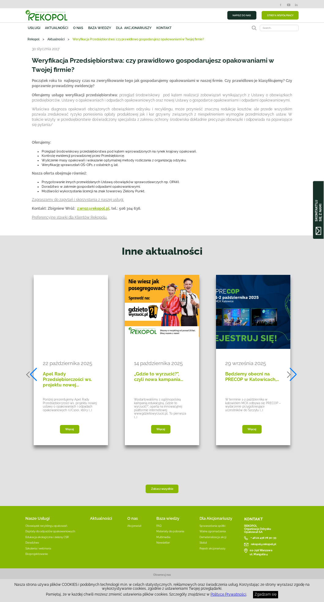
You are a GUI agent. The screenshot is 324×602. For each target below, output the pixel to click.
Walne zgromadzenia (212, 531)
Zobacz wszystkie (162, 488)
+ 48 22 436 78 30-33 (263, 537)
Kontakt (164, 28)
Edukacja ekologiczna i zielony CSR (47, 537)
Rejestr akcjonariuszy (212, 548)
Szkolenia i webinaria (38, 548)
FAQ (159, 525)
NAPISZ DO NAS (242, 15)
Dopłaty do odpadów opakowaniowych (50, 531)
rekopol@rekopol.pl (263, 544)
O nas (78, 28)
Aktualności (56, 28)
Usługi (34, 28)
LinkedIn (296, 5)
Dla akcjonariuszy (133, 28)
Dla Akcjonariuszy (215, 518)
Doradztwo (32, 542)
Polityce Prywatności (228, 594)
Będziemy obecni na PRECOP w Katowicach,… (252, 376)
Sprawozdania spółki (212, 525)
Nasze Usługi (37, 518)
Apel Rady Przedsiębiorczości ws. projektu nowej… (67, 379)
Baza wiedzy (99, 28)
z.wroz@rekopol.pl (93, 208)
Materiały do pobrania (170, 531)
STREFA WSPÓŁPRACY (280, 15)
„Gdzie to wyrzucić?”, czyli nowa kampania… (158, 376)
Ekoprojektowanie (36, 554)
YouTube (288, 5)
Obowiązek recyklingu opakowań (46, 525)
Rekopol (33, 39)
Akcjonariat (134, 525)
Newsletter (163, 542)
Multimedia (163, 537)
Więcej (69, 429)
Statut (203, 542)
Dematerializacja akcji (212, 537)
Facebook (280, 5)
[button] (32, 374)
